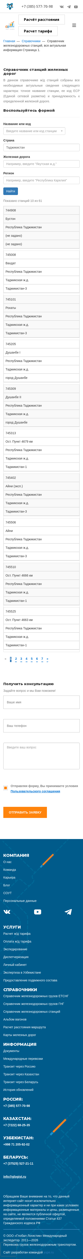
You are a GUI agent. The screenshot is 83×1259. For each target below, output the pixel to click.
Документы (11, 1051)
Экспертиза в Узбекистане (22, 972)
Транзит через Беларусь (20, 1082)
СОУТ (7, 893)
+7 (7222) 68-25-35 (16, 1125)
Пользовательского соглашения (35, 791)
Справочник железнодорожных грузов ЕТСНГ (36, 996)
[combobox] (34, 131)
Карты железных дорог (19, 1035)
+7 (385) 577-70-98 (37, 6)
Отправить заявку (25, 812)
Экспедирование (15, 949)
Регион (8, 173)
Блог (6, 885)
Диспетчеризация (16, 957)
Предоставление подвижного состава (30, 980)
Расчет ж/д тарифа (17, 933)
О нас (7, 862)
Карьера (9, 877)
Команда (9, 869)
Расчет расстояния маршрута (24, 1027)
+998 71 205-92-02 (16, 1144)
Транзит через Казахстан (21, 1074)
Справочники (31, 41)
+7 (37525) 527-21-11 (18, 1163)
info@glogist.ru (14, 1176)
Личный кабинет (15, 965)
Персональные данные (20, 901)
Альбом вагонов (15, 1019)
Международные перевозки (23, 1058)
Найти (10, 191)
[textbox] (33, 131)
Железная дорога (16, 157)
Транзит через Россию (19, 1066)
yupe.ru (49, 1252)
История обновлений (18, 1090)
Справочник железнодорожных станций (31, 1011)
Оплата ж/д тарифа (17, 941)
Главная (9, 41)
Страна (8, 140)
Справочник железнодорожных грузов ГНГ (33, 1004)
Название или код (17, 124)
